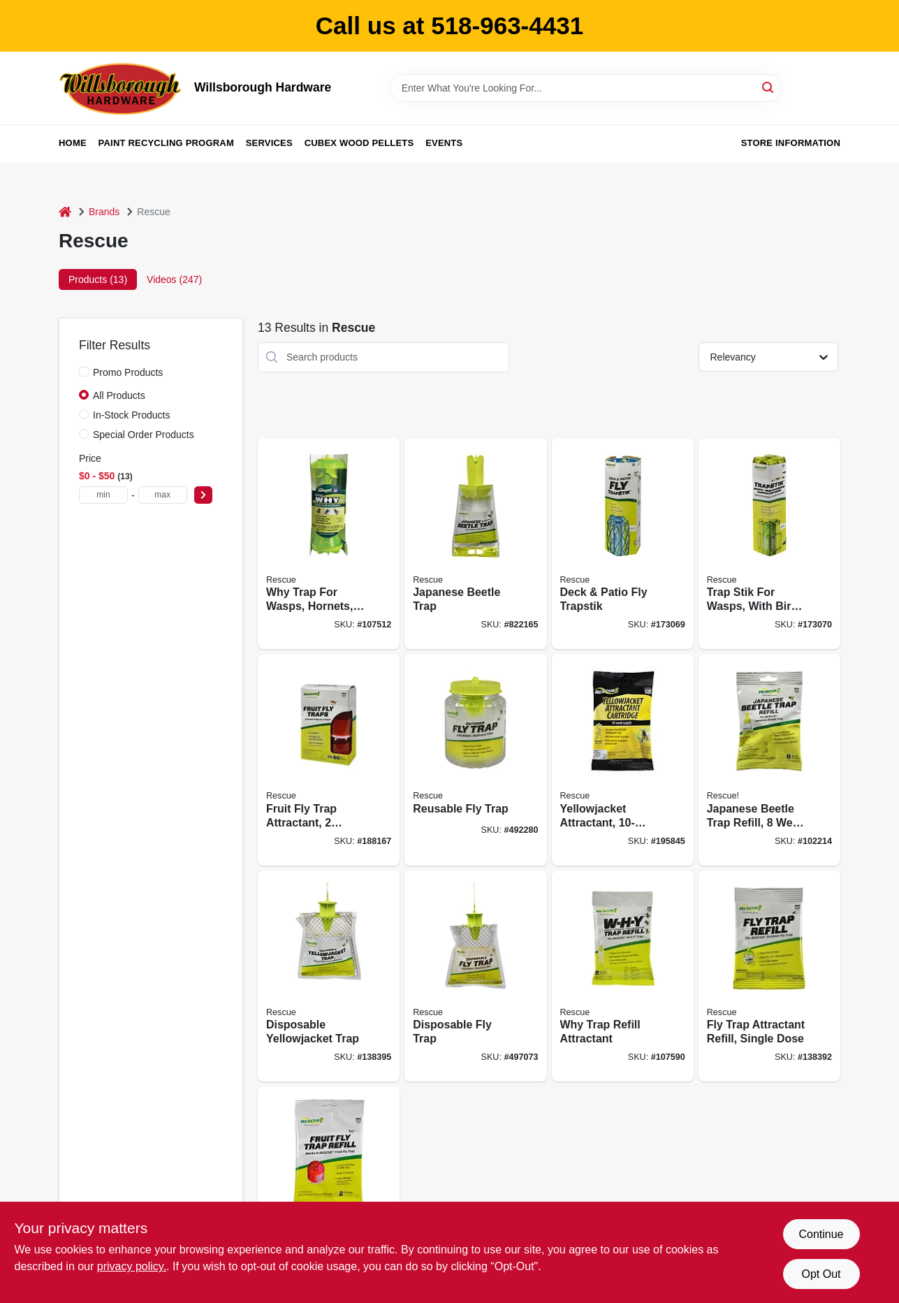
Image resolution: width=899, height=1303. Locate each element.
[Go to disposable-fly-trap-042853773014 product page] (475, 976)
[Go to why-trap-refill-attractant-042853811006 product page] (623, 976)
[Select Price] (203, 495)
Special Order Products (143, 434)
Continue (820, 1234)
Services (269, 143)
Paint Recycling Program (166, 143)
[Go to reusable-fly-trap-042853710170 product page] (475, 760)
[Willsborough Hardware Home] (121, 88)
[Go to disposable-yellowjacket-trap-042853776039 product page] (329, 976)
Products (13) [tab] (97, 279)
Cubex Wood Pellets (359, 143)
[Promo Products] (84, 372)
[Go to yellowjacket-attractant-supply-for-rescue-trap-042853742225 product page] (623, 760)
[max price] (162, 495)
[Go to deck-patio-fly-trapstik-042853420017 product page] (623, 544)
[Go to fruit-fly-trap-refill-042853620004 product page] (329, 1192)
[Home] (65, 212)
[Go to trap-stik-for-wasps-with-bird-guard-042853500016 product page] (769, 544)
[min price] (103, 495)
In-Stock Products (131, 415)
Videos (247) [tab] (174, 279)
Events (443, 143)
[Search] (769, 87)
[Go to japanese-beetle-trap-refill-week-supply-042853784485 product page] (769, 760)
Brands (104, 211)
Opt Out (820, 1274)
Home (73, 143)
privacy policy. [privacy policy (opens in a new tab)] (131, 1266)
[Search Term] (586, 88)
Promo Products (128, 372)
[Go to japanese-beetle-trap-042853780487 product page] (475, 544)
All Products (119, 395)
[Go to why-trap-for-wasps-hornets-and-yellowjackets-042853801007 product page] (329, 544)
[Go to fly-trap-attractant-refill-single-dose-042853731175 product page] (769, 976)
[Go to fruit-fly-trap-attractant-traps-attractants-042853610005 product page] (329, 760)
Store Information (790, 143)
